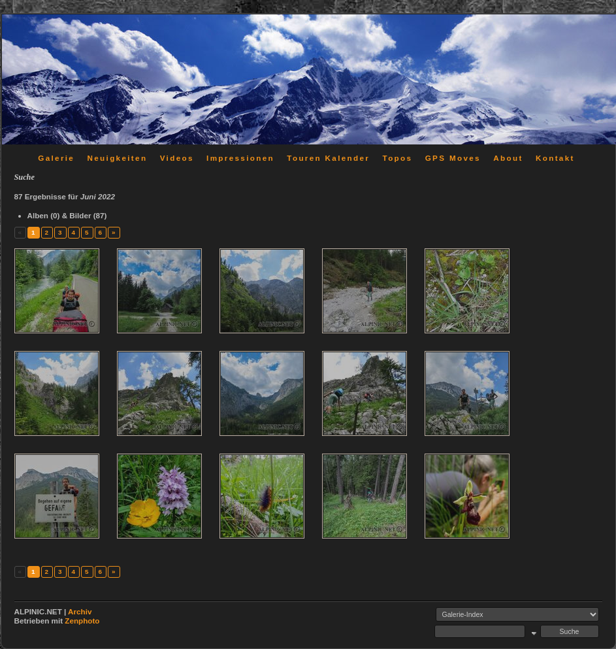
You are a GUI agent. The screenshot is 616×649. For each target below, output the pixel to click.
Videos (177, 158)
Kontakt (555, 158)
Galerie (56, 158)
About (508, 158)
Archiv (79, 611)
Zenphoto (82, 620)
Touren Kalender (328, 158)
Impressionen (240, 158)
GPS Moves (453, 158)
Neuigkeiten (118, 158)
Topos (398, 158)
